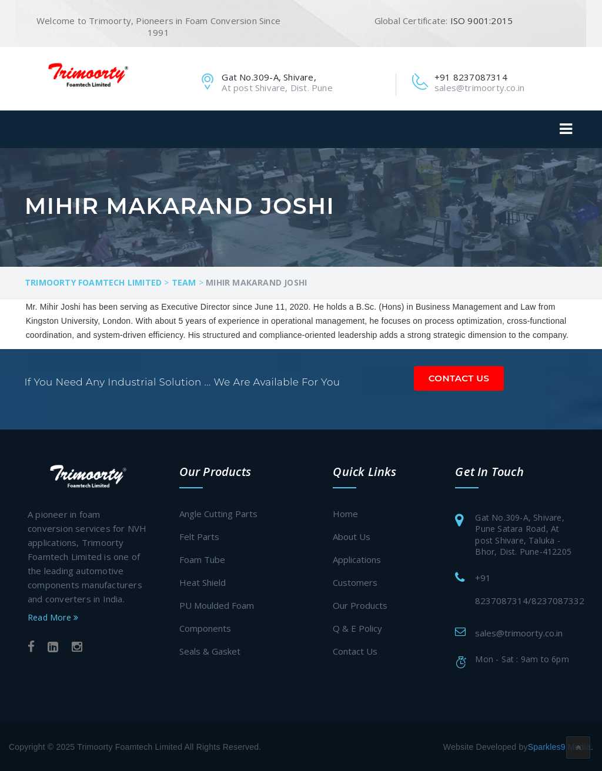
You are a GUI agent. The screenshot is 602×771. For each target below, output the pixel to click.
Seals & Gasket (209, 650)
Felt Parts (199, 535)
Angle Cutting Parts (218, 512)
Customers (355, 581)
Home (345, 512)
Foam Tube (202, 558)
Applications (357, 558)
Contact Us (459, 376)
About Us (351, 535)
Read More (53, 615)
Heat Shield (202, 581)
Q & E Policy (357, 627)
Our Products (360, 604)
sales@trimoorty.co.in (519, 631)
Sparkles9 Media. (560, 745)
